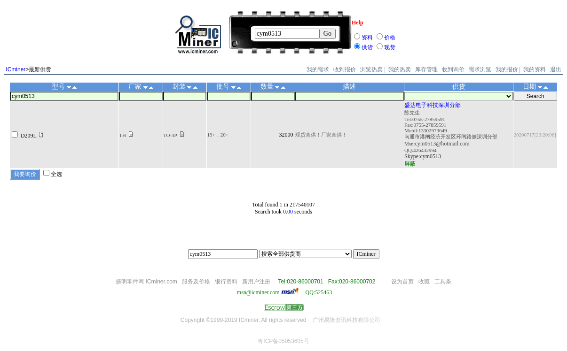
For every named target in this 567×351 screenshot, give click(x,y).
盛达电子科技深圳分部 (432, 105)
